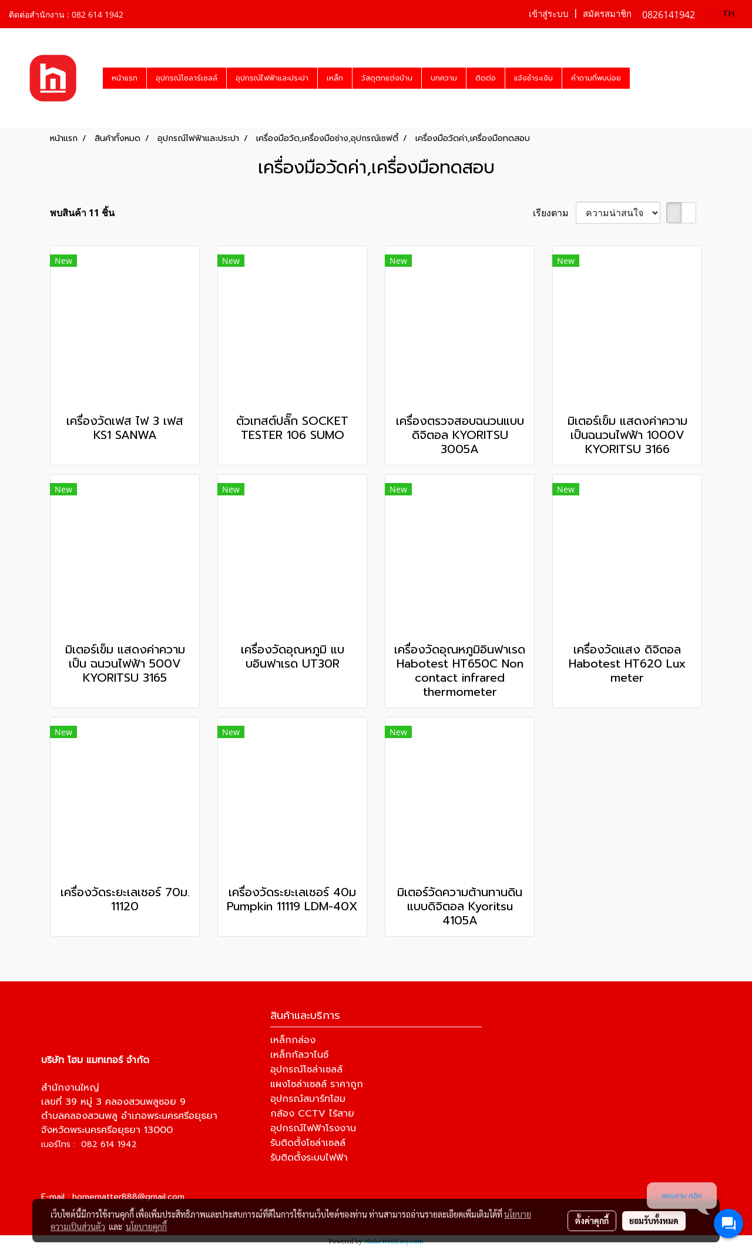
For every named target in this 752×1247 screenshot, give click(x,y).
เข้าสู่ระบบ (549, 14)
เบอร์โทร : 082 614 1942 (89, 1144)
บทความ (444, 78)
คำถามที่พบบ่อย (596, 78)
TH (721, 14)
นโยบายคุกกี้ (146, 1226)
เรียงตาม (554, 212)
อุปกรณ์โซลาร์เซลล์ (186, 78)
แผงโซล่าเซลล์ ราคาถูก (316, 1084)
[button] (640, 78)
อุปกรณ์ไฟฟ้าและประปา (272, 78)
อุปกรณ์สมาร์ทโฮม (307, 1099)
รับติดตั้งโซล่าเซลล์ (307, 1143)
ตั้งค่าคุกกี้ (592, 1220)
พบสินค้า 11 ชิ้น (82, 212)
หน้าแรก (124, 78)
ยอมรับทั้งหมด (654, 1220)
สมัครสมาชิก (607, 14)
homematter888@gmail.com (128, 1197)
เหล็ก (335, 78)
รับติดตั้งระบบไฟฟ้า (309, 1158)
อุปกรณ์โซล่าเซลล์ (306, 1069)
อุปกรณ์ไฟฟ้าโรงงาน (313, 1128)
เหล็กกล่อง (292, 1040)
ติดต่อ (485, 78)
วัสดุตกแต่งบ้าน (386, 78)
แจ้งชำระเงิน (533, 78)
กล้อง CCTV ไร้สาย (312, 1114)
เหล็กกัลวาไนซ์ (299, 1055)
